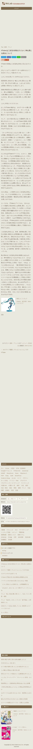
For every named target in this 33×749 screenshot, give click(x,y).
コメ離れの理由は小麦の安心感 (10, 670)
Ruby (7, 475)
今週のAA (4, 485)
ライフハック (25, 483)
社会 (29, 488)
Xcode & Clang (5, 478)
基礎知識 (3, 534)
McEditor (4, 555)
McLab (8, 3)
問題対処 (21, 532)
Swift (11, 475)
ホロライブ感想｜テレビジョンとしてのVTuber (15, 570)
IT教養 (3, 530)
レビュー (24, 343)
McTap (4, 550)
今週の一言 (11, 485)
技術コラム (21, 534)
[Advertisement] (16, 28)
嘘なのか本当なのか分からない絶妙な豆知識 (14, 699)
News (16, 473)
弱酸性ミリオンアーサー (19, 711)
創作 (18, 485)
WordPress (18, 475)
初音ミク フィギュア (22, 298)
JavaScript (25, 470)
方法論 (10, 537)
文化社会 (3, 537)
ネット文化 (4, 480)
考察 (2, 490)
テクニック (10, 530)
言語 (12, 490)
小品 (22, 485)
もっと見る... (5, 612)
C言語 (12, 468)
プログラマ (23, 480)
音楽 (16, 490)
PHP (2, 475)
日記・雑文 (4, 488)
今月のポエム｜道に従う (8, 663)
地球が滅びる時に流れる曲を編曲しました (13, 659)
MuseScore (10, 473)
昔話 (10, 488)
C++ (2, 468)
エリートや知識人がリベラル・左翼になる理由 (15, 702)
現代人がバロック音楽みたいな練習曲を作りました (16, 673)
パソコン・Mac (13, 480)
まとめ (14, 478)
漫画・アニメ (14, 343)
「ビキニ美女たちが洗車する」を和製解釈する (15, 584)
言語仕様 (27, 537)
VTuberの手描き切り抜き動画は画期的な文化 (14, 577)
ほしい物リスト (12, 498)
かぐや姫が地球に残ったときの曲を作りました (15, 666)
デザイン (25, 478)
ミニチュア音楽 (5, 532)
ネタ (16, 530)
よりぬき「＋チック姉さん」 (19, 727)
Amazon (19, 301)
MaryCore (20, 744)
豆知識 (10, 539)
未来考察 (20, 537)
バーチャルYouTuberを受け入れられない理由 (14, 580)
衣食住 (7, 490)
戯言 (27, 485)
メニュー (16, 8)
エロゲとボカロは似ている (9, 573)
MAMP (3, 473)
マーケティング (24, 530)
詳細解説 (3, 539)
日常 (15, 537)
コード (19, 478)
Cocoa (7, 468)
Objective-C (23, 473)
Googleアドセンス (6, 470)
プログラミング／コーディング (10, 483)
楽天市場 (24, 301)
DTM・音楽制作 (21, 468)
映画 (15, 488)
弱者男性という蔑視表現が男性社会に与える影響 (15, 683)
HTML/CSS (17, 470)
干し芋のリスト (23, 498)
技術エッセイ (12, 534)
